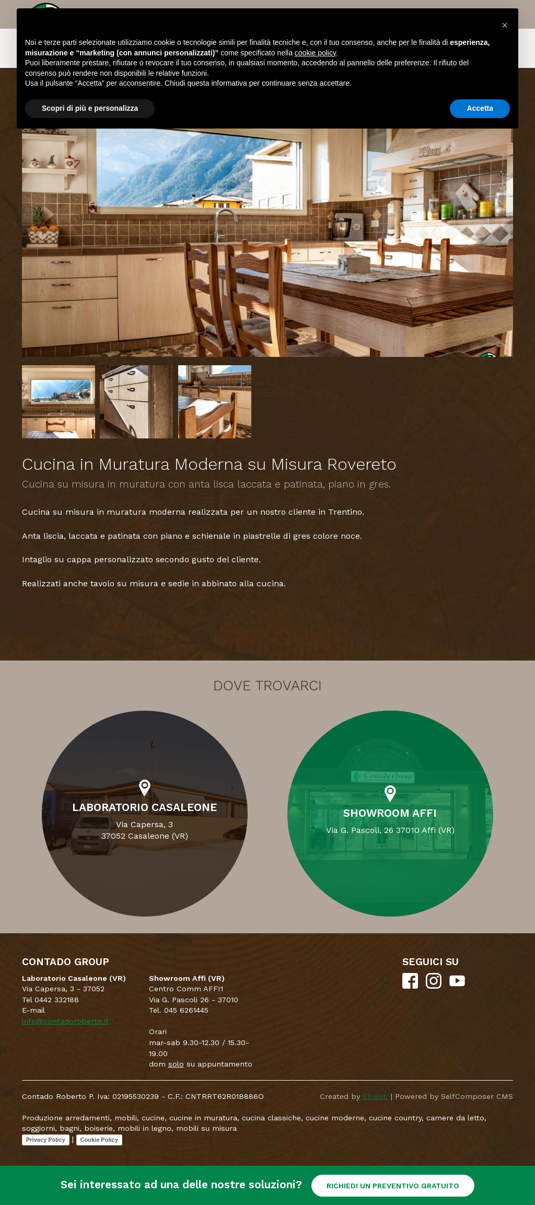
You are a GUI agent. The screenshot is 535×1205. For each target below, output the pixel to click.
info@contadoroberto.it (65, 1021)
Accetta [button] (480, 108)
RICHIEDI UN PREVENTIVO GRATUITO (393, 1185)
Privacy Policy (45, 1140)
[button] (504, 25)
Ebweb (375, 1096)
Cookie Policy (99, 1140)
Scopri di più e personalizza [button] (90, 108)
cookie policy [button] (315, 53)
